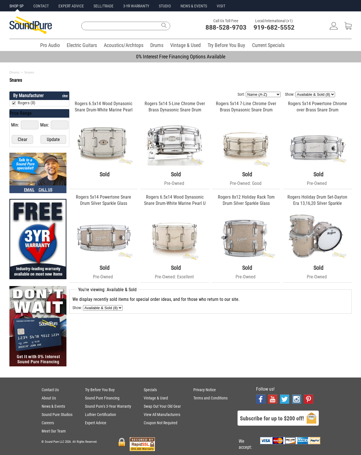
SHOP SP (16, 6)
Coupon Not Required (160, 423)
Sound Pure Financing (102, 398)
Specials (150, 389)
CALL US (45, 189)
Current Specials (268, 45)
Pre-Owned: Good (245, 183)
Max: (45, 125)
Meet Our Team (54, 431)
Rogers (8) (26, 102)
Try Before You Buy (226, 45)
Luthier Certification (100, 414)
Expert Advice (95, 423)
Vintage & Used (185, 45)
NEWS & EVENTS (193, 6)
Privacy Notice (204, 389)
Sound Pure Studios (57, 414)
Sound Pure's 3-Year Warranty (108, 406)
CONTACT (41, 6)
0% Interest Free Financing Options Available (180, 57)
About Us (49, 398)
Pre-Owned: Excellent (174, 276)
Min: (15, 125)
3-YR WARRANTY (136, 6)
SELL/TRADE (103, 6)
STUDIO (165, 6)
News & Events (53, 406)
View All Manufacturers (162, 414)
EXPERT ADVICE (71, 6)
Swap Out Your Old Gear (162, 406)
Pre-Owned (174, 183)
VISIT (221, 6)
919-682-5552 (274, 27)
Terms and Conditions (210, 398)
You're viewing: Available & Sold (107, 289)
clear (65, 95)
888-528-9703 (226, 27)
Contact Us (50, 389)
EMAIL (29, 189)
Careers (48, 423)
